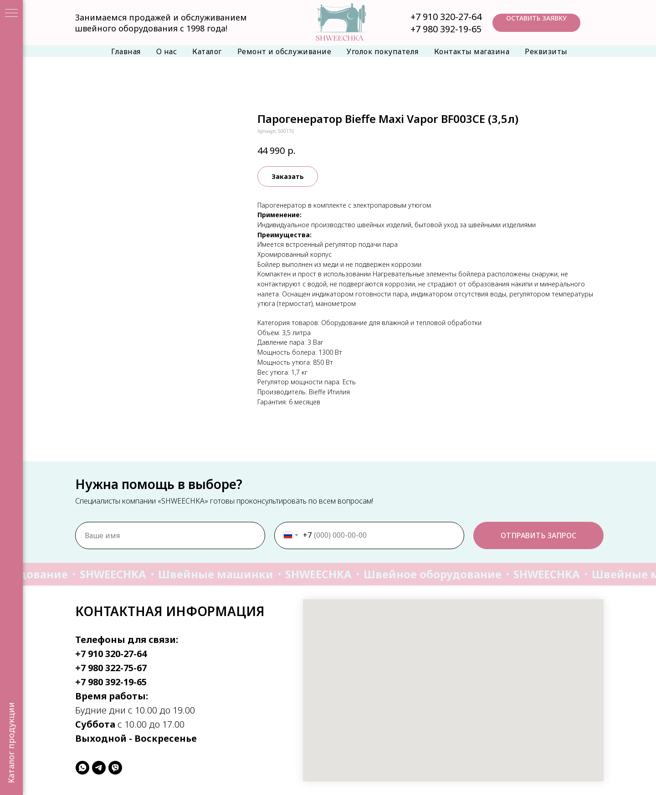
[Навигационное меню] (11, 13)
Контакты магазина (472, 51)
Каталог (207, 51)
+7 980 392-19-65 (446, 29)
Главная (126, 51)
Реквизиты (546, 51)
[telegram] (99, 768)
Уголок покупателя (383, 51)
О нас (166, 51)
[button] (536, 23)
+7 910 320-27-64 (446, 16)
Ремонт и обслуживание (284, 51)
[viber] (115, 768)
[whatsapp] (82, 768)
